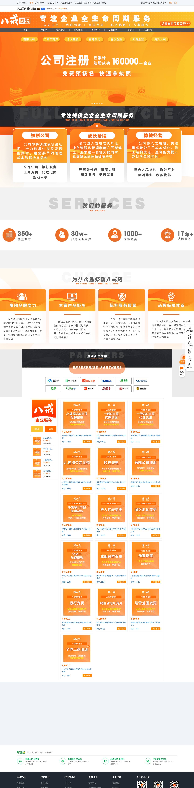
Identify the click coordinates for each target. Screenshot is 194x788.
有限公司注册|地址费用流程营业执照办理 (145, 482)
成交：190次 (135, 535)
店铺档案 (148, 30)
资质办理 (95, 30)
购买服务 (87, 442)
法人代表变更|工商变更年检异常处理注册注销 (111, 530)
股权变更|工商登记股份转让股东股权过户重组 (111, 483)
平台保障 (44, 783)
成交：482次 (101, 442)
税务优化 (78, 30)
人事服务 (113, 30)
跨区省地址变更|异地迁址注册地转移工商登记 (111, 624)
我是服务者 (70, 777)
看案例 (130, 30)
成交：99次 (66, 629)
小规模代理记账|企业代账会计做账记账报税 (48, 438)
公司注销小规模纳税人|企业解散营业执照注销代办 (48, 471)
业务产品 (21, 777)
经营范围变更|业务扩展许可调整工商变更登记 (145, 624)
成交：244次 (66, 535)
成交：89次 (135, 629)
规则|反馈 (93, 777)
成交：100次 (135, 582)
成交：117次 (101, 582)
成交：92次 (100, 629)
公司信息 (116, 783)
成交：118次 (66, 582)
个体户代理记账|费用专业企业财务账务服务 (77, 577)
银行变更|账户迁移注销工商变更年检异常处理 (77, 624)
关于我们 (116, 777)
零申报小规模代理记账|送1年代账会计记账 (76, 530)
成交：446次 (66, 488)
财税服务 (60, 30)
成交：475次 (135, 442)
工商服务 (43, 30)
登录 (170, 3)
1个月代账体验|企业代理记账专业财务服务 (145, 577)
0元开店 (68, 783)
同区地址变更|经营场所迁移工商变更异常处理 (145, 530)
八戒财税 (20, 783)
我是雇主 (45, 777)
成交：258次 (101, 488)
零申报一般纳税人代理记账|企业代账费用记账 (48, 449)
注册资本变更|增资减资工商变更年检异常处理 (111, 577)
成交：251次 (135, 486)
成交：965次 (66, 442)
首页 (25, 30)
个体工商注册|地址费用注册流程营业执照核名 (77, 670)
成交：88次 (66, 675)
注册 (175, 3)
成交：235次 (101, 535)
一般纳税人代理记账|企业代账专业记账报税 (48, 460)
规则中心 (92, 783)
